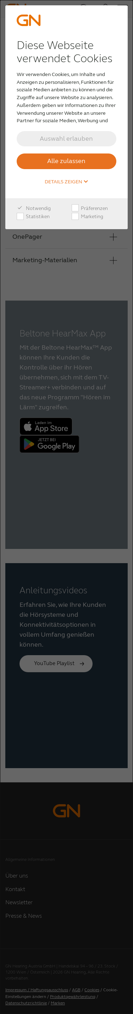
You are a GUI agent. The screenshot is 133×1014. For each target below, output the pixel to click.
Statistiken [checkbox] (33, 217)
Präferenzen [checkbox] (90, 208)
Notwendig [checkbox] (34, 208)
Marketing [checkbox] (87, 217)
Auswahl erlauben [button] (66, 138)
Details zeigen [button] (66, 182)
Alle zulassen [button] (66, 161)
